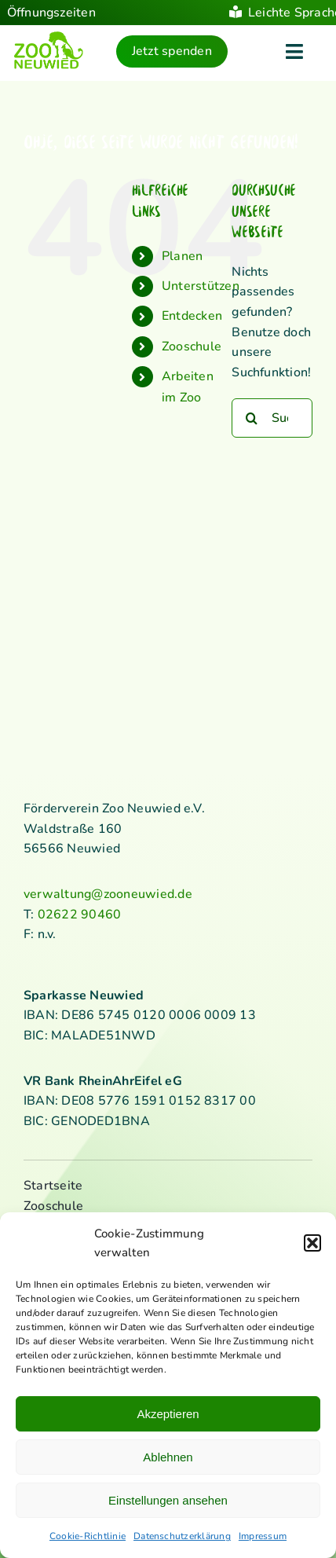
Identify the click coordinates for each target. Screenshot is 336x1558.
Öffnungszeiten (51, 12)
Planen (182, 256)
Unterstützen (200, 286)
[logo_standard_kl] (48, 37)
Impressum (263, 1536)
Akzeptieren (168, 1414)
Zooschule (191, 346)
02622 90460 (80, 914)
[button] (312, 1243)
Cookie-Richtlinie (87, 1536)
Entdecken (192, 315)
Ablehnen (167, 1457)
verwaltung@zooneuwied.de (108, 894)
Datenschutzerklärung (182, 1536)
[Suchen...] (272, 418)
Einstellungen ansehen (168, 1500)
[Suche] (251, 418)
